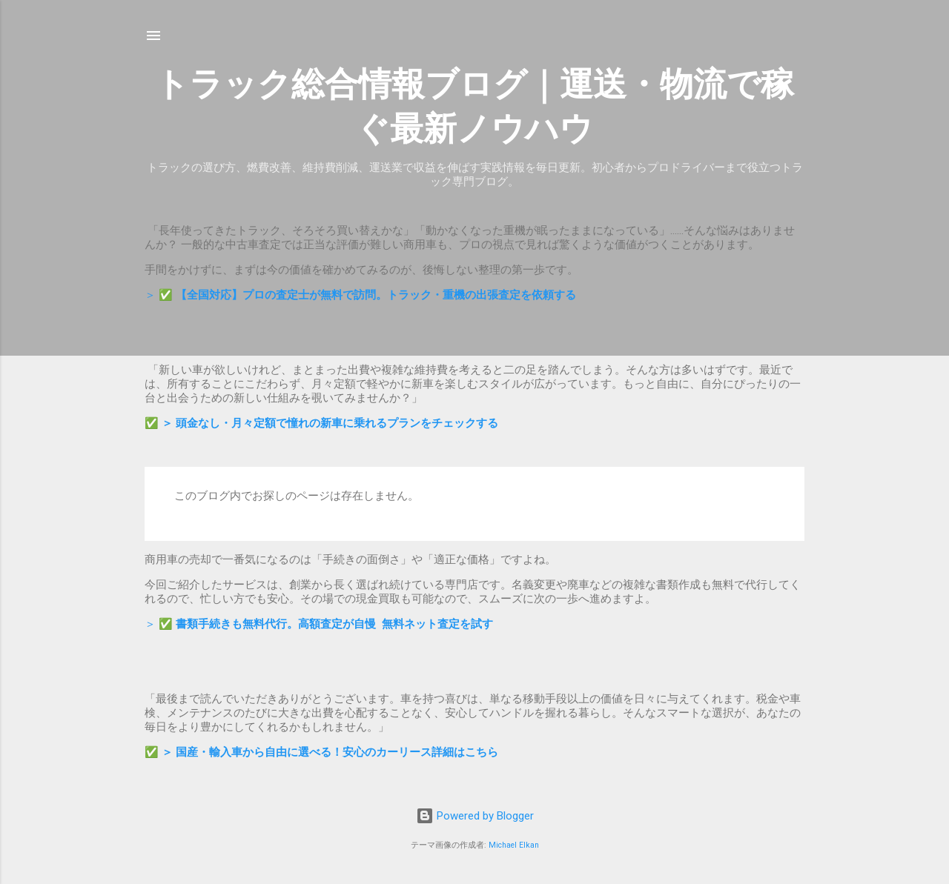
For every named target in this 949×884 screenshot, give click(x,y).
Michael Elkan (514, 845)
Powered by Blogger (475, 815)
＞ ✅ (360, 295)
